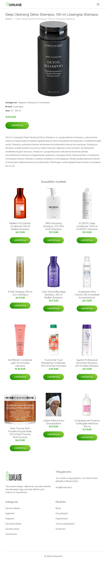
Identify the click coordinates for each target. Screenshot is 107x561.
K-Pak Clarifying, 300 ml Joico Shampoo (20, 293)
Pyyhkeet (9, 513)
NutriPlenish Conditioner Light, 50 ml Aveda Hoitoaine (20, 363)
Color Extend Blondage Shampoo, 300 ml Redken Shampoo (53, 294)
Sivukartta (60, 529)
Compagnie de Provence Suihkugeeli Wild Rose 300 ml (87, 423)
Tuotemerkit (11, 534)
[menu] (98, 4)
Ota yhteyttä (62, 513)
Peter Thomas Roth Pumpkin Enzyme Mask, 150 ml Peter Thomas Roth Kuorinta (20, 433)
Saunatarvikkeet (13, 523)
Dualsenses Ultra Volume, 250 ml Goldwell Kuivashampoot (87, 294)
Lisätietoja (17, 125)
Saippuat (22, 102)
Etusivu (8, 18)
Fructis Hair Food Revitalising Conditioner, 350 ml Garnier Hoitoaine (53, 363)
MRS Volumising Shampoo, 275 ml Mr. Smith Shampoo (53, 226)
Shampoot (32, 102)
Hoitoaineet (44, 102)
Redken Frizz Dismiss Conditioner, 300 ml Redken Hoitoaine (20, 226)
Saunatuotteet (12, 529)
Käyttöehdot (62, 518)
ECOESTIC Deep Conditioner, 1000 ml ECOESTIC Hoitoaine (86, 226)
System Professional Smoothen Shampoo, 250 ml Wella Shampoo (87, 363)
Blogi (58, 508)
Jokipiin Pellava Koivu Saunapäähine (53, 422)
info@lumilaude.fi (64, 487)
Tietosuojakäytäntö (65, 523)
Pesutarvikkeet (12, 508)
